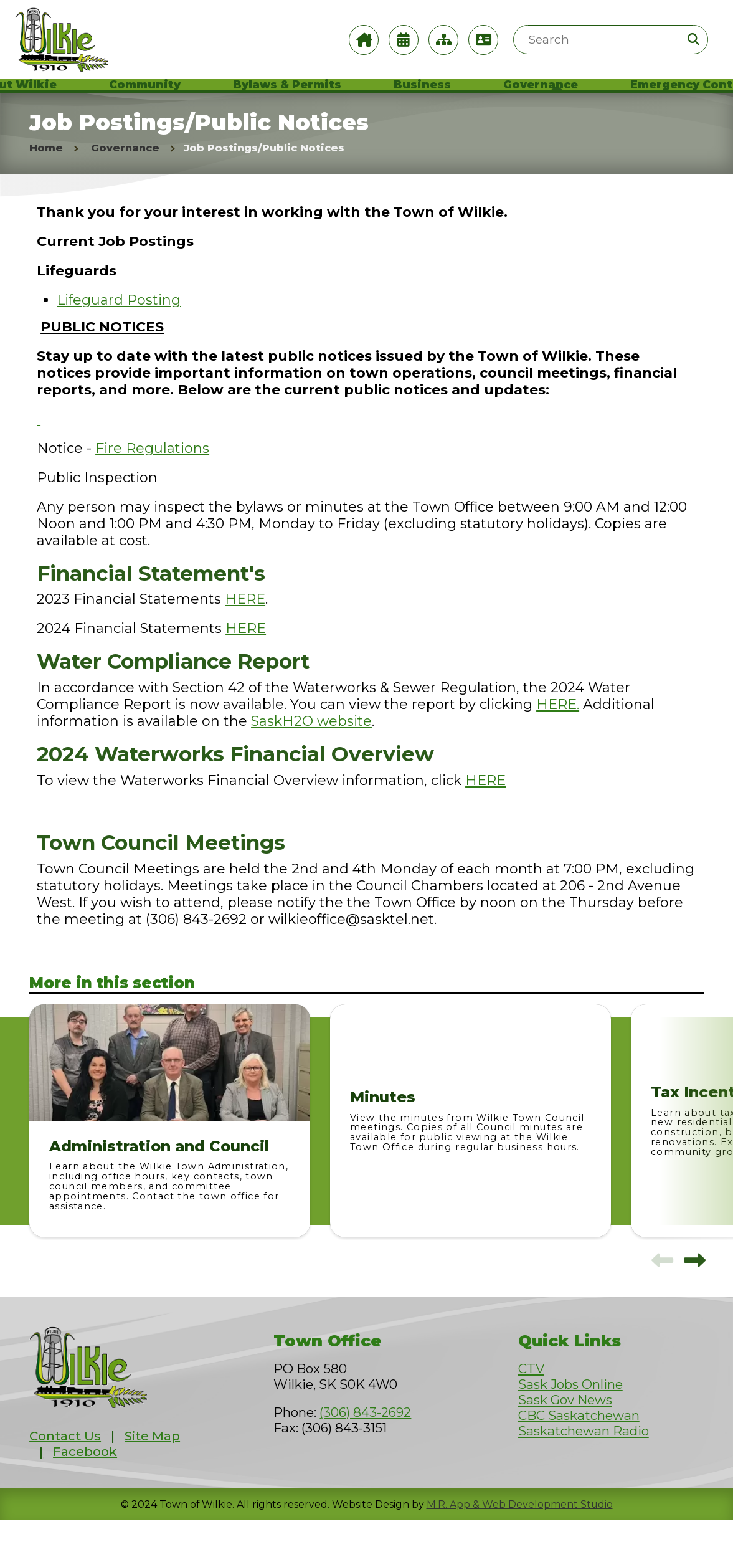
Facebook (85, 1477)
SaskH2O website (311, 748)
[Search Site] (610, 39)
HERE (245, 625)
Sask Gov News (565, 1426)
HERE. (557, 731)
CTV (531, 1394)
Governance (125, 175)
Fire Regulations (152, 475)
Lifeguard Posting (119, 326)
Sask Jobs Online (570, 1410)
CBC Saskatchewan (579, 1441)
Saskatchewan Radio (583, 1457)
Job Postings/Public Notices (264, 175)
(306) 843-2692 (365, 1438)
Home (46, 175)
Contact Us (65, 1462)
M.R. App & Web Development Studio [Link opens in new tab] (520, 1531)
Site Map (152, 1462)
